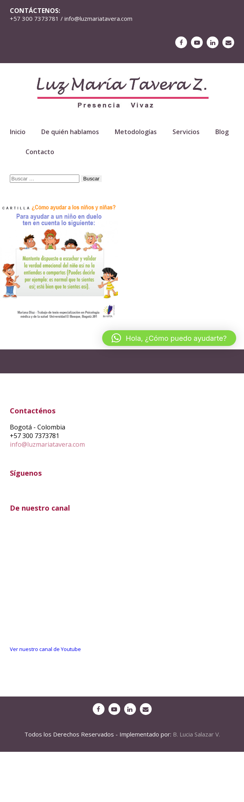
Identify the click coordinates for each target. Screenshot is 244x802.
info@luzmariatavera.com (47, 444)
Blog (222, 131)
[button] (169, 338)
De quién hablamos (70, 131)
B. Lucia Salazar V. (196, 734)
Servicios (186, 131)
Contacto (40, 151)
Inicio (18, 131)
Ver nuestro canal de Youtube (45, 649)
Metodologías (136, 131)
